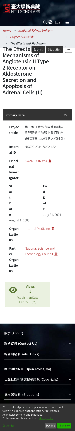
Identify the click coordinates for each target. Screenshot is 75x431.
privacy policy (45, 418)
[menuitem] (50, 22)
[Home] (21, 7)
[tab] (37, 114)
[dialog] (37, 417)
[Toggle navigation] (67, 22)
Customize (8, 425)
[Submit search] (45, 22)
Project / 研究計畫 (21, 37)
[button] (65, 115)
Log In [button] (59, 22)
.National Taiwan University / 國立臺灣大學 (36, 30)
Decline (50, 425)
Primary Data (15, 115)
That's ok (64, 425)
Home (7, 30)
